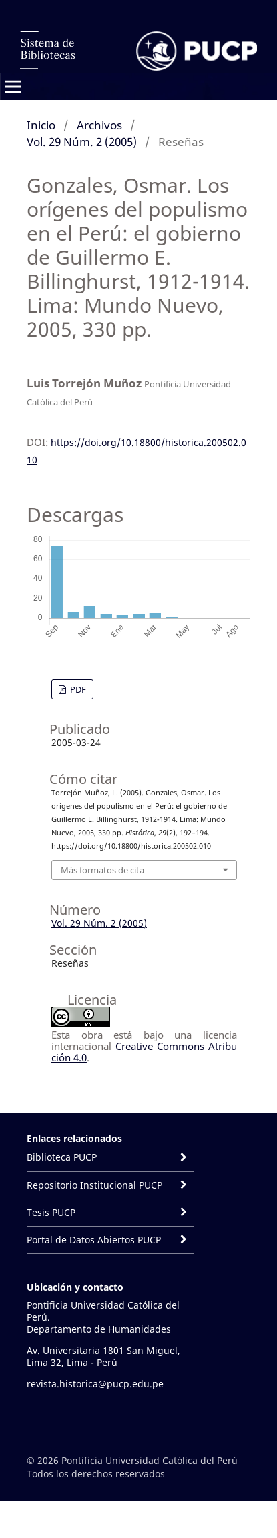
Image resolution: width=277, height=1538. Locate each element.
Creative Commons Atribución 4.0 (144, 1051)
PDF (77, 689)
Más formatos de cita (102, 870)
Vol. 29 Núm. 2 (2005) (82, 141)
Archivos (99, 125)
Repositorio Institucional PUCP (94, 1185)
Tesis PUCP (51, 1212)
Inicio (41, 125)
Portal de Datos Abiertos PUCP (95, 1239)
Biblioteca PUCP (62, 1157)
